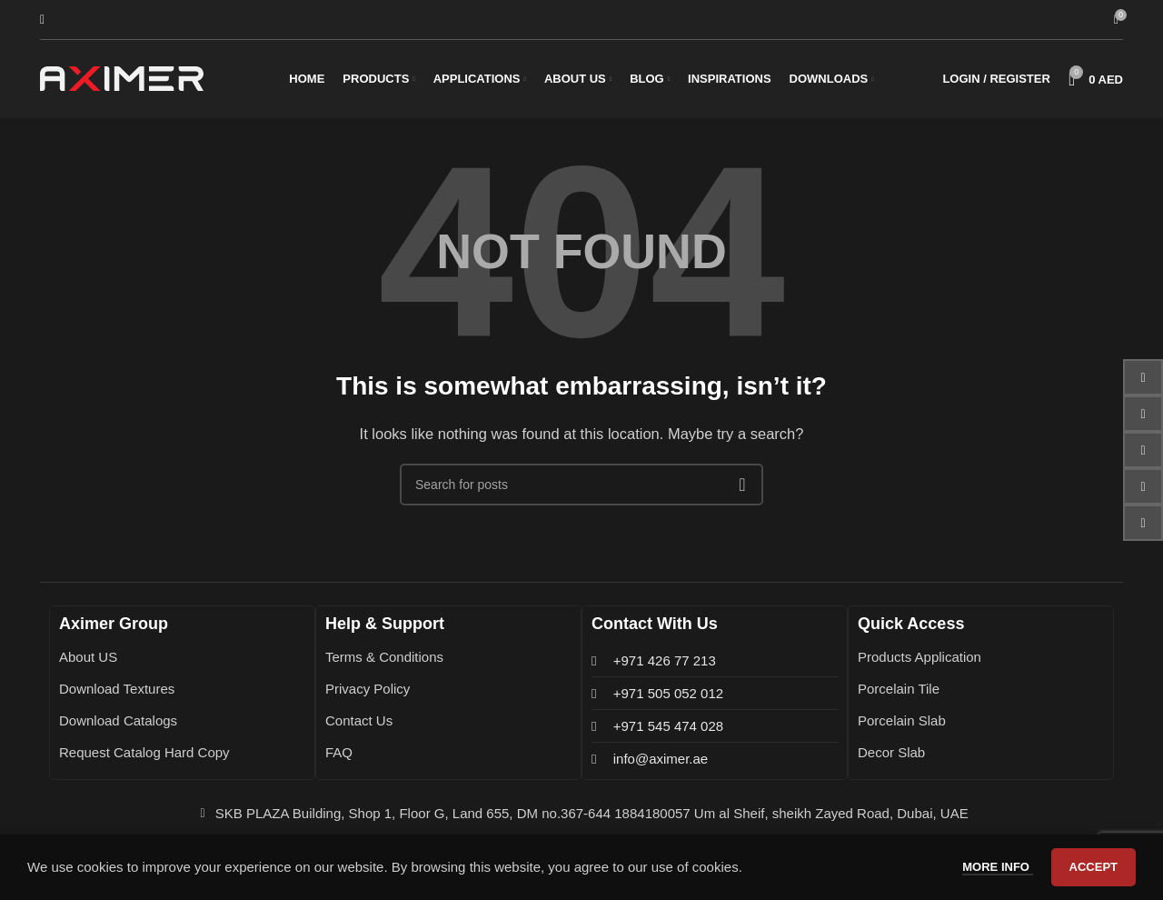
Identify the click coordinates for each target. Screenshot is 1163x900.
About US (88, 661)
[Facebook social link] (1143, 377)
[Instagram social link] (1143, 450)
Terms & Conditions (384, 661)
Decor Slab (891, 757)
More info (997, 867)
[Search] (42, 20)
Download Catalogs (118, 725)
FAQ (339, 757)
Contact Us (359, 725)
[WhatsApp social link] (1143, 523)
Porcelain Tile (898, 693)
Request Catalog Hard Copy (144, 757)
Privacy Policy (367, 693)
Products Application (919, 661)
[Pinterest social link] (1143, 486)
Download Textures (116, 693)
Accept (1093, 867)
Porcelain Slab (902, 725)
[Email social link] (1143, 413)
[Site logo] (122, 80)
